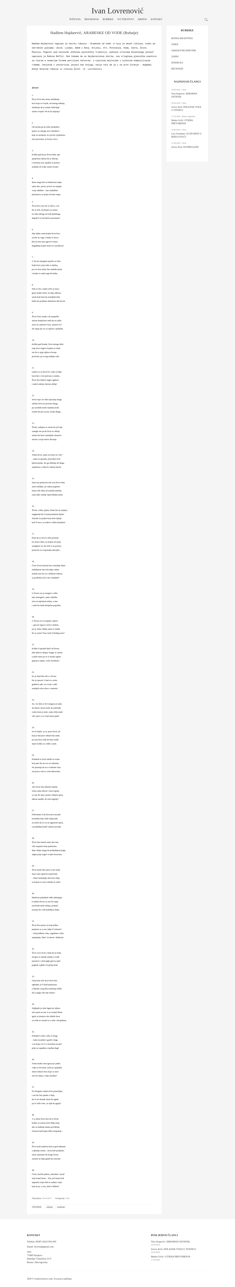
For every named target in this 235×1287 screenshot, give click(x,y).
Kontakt (156, 19)
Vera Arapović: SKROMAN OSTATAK (170, 1241)
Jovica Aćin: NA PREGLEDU (185, 147)
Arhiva (142, 19)
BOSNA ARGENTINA (182, 38)
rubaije (49, 1207)
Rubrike (108, 19)
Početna (75, 19)
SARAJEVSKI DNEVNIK (183, 50)
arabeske (61, 1207)
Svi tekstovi (125, 19)
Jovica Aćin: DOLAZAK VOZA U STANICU (173, 1249)
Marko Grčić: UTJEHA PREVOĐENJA (170, 1256)
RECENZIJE (177, 69)
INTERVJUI (177, 63)
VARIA (174, 44)
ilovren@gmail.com (44, 1246)
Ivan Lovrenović (118, 10)
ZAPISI (175, 56)
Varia (67, 1198)
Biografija (92, 19)
